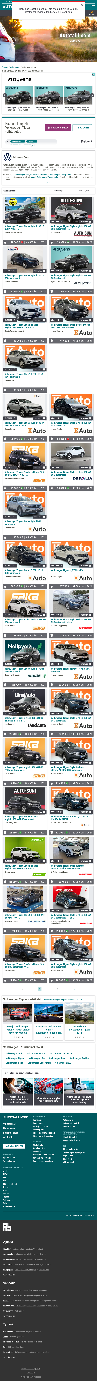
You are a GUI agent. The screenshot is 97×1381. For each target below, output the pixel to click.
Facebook (11, 1157)
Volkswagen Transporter (60, 174)
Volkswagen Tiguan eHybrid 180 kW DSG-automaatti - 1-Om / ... (24, 719)
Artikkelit (8, 1137)
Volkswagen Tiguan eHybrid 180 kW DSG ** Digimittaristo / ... (24, 768)
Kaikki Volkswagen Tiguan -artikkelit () (62, 999)
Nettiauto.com (69, 1126)
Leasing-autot (10, 1132)
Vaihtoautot (9, 1123)
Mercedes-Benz (10, 1184)
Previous (5, 95)
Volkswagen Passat (38, 174)
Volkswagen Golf (22, 174)
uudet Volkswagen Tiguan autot (45, 177)
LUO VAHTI (82, 127)
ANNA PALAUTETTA (14, 1146)
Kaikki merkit (9, 1206)
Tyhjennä (86, 141)
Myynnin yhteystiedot (42, 1158)
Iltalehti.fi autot (70, 1137)
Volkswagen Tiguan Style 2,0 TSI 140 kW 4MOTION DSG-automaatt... (70, 326)
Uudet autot (9, 1128)
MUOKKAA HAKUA (58, 127)
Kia (4, 1180)
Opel (5, 1190)
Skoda (6, 1193)
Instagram (11, 1161)
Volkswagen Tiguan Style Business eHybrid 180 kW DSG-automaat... (21, 326)
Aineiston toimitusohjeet (43, 1154)
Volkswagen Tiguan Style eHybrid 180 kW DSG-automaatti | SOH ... (24, 424)
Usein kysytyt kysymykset (74, 1152)
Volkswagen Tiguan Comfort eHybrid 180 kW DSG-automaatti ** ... (24, 965)
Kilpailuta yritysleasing (43, 1136)
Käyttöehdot (68, 1155)
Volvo (5, 1203)
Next (92, 95)
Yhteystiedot (68, 1162)
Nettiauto (5, 2)
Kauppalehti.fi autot (71, 1140)
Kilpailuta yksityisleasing (44, 1133)
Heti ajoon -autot (40, 1126)
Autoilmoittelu (39, 1148)
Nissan (6, 1187)
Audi (5, 1171)
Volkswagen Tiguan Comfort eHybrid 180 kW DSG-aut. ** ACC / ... (24, 473)
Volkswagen (8, 1200)
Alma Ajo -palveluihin (87, 1215)
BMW (5, 1174)
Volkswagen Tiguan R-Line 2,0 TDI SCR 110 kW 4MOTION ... (69, 818)
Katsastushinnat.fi (71, 1123)
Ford (5, 1177)
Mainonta (37, 1151)
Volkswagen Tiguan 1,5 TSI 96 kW (67, 570)
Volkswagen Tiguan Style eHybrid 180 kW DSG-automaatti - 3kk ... (71, 621)
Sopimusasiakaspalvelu (43, 1161)
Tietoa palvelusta (70, 1149)
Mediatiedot (38, 1145)
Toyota (6, 1197)
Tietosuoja (67, 1159)
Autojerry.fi (68, 1120)
